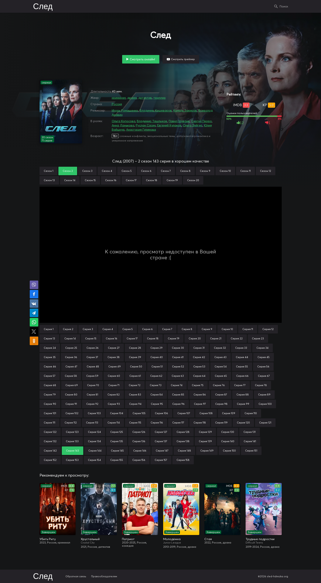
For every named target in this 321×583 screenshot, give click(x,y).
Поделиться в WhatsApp (34, 322)
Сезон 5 (127, 170)
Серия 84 (156, 394)
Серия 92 (92, 403)
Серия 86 (200, 394)
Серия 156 (138, 460)
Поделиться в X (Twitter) (34, 331)
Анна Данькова (123, 125)
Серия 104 (116, 413)
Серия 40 (156, 357)
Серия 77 (240, 385)
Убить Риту (48, 539)
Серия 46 (50, 366)
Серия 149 (207, 450)
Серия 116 (157, 422)
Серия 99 (243, 403)
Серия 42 (199, 357)
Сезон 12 (265, 170)
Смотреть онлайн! (142, 59)
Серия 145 (117, 450)
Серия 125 (116, 431)
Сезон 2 (68, 170)
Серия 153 (72, 460)
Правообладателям (104, 576)
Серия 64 (199, 375)
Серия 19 (173, 338)
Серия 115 (135, 422)
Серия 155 (116, 460)
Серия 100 (265, 403)
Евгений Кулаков (169, 125)
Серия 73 (155, 385)
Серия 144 (95, 450)
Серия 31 (199, 347)
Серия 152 (50, 460)
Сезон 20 (193, 180)
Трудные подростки (260, 539)
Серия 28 (135, 347)
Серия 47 (71, 366)
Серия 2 (68, 329)
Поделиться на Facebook (34, 294)
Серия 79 (50, 394)
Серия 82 (113, 394)
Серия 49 (114, 366)
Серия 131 (249, 431)
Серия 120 (243, 422)
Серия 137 (161, 441)
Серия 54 (221, 366)
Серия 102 (71, 413)
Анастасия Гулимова (141, 129)
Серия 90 (50, 403)
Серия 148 (184, 450)
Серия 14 (70, 338)
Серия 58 (71, 375)
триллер (159, 98)
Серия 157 (161, 460)
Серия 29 (156, 347)
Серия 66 (242, 375)
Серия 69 (71, 385)
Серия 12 (268, 329)
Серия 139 (205, 441)
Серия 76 (219, 385)
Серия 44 (242, 357)
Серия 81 (92, 394)
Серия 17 (132, 338)
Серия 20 (195, 338)
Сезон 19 (172, 180)
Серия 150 (229, 450)
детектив (145, 98)
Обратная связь (75, 576)
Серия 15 (90, 338)
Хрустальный (90, 539)
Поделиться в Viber (34, 285)
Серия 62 (156, 375)
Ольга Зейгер (192, 125)
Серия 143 (72, 450)
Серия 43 (220, 357)
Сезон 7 (166, 170)
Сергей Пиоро (201, 121)
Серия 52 (178, 366)
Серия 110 (251, 413)
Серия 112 (71, 422)
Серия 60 (114, 375)
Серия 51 (157, 366)
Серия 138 (183, 441)
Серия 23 (258, 338)
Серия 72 (134, 385)
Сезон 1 (48, 170)
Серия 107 (183, 413)
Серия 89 (264, 394)
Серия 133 (72, 441)
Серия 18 (152, 338)
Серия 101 (50, 413)
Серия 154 (94, 460)
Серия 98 (221, 403)
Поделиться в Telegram (34, 313)
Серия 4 (107, 329)
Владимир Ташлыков (152, 121)
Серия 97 (200, 403)
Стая (208, 539)
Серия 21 (215, 338)
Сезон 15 (90, 180)
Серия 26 (92, 347)
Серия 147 (162, 450)
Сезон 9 (205, 170)
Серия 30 (178, 347)
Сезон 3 (87, 170)
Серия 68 (50, 385)
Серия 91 (71, 403)
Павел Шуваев (179, 121)
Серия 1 (49, 329)
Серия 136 (138, 441)
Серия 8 (187, 329)
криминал (119, 98)
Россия (117, 104)
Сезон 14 (69, 180)
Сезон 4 (107, 170)
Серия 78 (261, 385)
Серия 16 (111, 338)
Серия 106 (161, 413)
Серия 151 (251, 450)
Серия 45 (263, 357)
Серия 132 (50, 441)
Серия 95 (157, 403)
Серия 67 (264, 375)
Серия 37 (92, 357)
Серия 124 (94, 431)
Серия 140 (227, 441)
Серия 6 (147, 329)
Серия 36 (71, 357)
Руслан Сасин (146, 125)
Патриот (128, 539)
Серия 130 (227, 431)
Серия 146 (139, 450)
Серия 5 (127, 329)
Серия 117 (178, 422)
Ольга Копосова (123, 121)
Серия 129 (205, 431)
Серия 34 (262, 347)
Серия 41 (178, 357)
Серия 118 (200, 422)
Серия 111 (49, 422)
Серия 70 (93, 385)
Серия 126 (138, 431)
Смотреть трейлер (183, 59)
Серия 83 (135, 394)
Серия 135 (116, 441)
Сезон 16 (110, 180)
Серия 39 (135, 357)
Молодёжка (172, 539)
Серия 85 (178, 394)
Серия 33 (241, 347)
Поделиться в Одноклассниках (34, 341)
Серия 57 (49, 375)
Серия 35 (50, 357)
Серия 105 (139, 413)
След (43, 7)
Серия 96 (178, 403)
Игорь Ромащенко (125, 110)
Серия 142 (50, 450)
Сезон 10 (225, 170)
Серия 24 (50, 347)
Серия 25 (71, 347)
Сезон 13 (49, 180)
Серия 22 (237, 338)
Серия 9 (207, 329)
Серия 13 (49, 338)
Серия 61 (135, 375)
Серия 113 (92, 422)
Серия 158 (183, 460)
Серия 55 (242, 366)
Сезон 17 (131, 180)
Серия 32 (220, 347)
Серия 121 (265, 422)
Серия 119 (221, 422)
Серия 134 (94, 441)
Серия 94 (135, 403)
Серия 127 (161, 431)
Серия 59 (92, 375)
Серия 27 (114, 347)
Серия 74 (176, 385)
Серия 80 (71, 394)
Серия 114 (113, 422)
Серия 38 (113, 357)
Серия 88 (242, 394)
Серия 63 (178, 375)
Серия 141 (250, 441)
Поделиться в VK (34, 303)
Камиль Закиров (185, 110)
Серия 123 (72, 431)
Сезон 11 (245, 170)
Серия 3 (88, 329)
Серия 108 (206, 413)
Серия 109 (228, 413)
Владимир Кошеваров (156, 110)
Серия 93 (114, 403)
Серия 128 (183, 431)
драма (132, 98)
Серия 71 (113, 385)
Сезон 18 (151, 180)
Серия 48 (93, 366)
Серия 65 (221, 375)
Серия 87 (221, 394)
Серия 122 (50, 431)
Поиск (284, 6)
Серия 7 (167, 329)
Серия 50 (136, 366)
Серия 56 (263, 366)
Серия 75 (198, 385)
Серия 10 (227, 329)
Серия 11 (247, 329)
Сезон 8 (185, 170)
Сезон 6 (146, 170)
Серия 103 (94, 413)
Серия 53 (199, 366)
